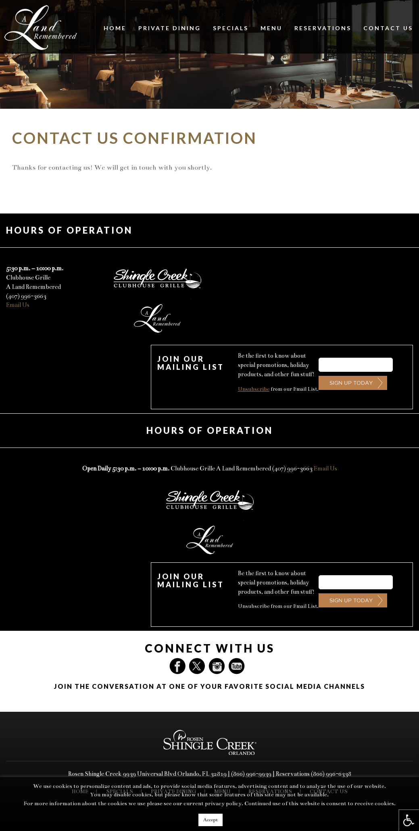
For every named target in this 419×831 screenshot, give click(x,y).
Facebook (179, 666)
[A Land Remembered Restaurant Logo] (40, 27)
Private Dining (169, 28)
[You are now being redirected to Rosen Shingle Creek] (210, 741)
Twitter (198, 666)
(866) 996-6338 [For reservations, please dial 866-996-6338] (331, 773)
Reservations (322, 28)
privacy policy (223, 803)
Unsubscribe (253, 389)
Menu (271, 28)
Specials (230, 28)
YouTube (237, 666)
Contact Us (388, 28)
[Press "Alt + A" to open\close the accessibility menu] (408, 820)
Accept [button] (210, 820)
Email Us (17, 305)
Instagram (217, 666)
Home (115, 28)
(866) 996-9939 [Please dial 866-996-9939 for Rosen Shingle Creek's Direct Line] (251, 773)
